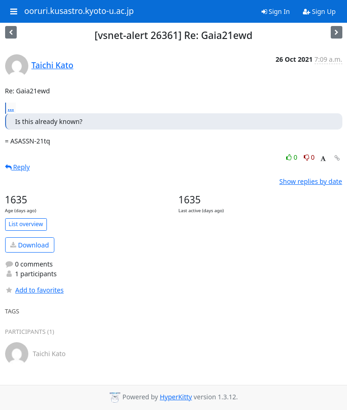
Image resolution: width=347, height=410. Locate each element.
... (11, 108)
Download (29, 245)
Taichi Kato (52, 65)
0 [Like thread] (292, 157)
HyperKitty (176, 396)
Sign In (276, 11)
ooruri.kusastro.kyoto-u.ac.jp (79, 11)
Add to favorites (34, 290)
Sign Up (319, 11)
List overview (26, 224)
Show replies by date (310, 181)
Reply (17, 167)
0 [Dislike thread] (309, 157)
